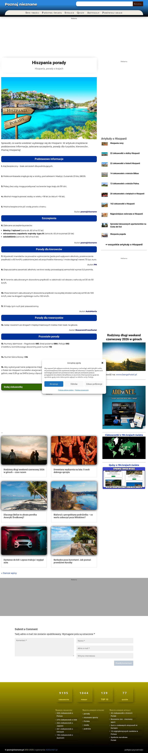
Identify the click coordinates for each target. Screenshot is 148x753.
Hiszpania (40, 68)
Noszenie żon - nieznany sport (122, 720)
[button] (102, 363)
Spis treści (32, 13)
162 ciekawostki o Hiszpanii (122, 204)
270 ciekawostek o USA (67, 720)
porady (87, 714)
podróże (87, 729)
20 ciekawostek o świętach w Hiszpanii (127, 194)
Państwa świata (52, 13)
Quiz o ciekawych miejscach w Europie (124, 726)
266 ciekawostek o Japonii (65, 724)
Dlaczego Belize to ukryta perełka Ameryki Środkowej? (20, 516)
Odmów (74, 384)
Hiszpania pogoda (118, 234)
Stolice (69, 13)
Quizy (80, 13)
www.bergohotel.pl (126, 374)
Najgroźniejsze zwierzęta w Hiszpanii (126, 214)
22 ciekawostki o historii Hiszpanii (125, 163)
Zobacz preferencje (94, 384)
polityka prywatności (134, 750)
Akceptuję (54, 384)
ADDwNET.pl (52, 750)
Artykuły (93, 13)
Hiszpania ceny (116, 143)
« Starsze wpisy (9, 573)
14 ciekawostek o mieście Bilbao (124, 173)
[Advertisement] (73, 37)
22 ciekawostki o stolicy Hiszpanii (125, 153)
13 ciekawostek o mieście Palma (124, 183)
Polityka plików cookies (66, 390)
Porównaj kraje (112, 13)
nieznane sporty (91, 717)
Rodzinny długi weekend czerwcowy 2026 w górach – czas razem (24, 470)
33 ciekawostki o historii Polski (122, 714)
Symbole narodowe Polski (119, 738)
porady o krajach (54, 68)
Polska (87, 721)
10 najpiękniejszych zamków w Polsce (124, 732)
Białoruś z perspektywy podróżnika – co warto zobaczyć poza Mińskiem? (73, 516)
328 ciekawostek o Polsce (65, 714)
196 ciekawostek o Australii (65, 736)
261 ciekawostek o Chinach (65, 730)
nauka (86, 725)
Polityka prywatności (82, 390)
